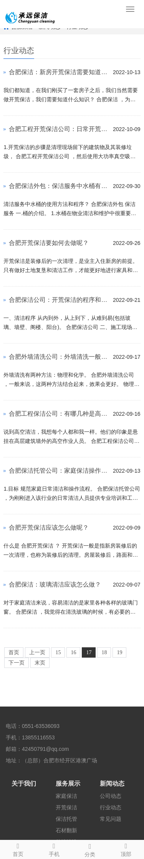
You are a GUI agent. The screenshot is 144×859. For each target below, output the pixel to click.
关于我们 (24, 783)
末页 (40, 663)
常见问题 (110, 819)
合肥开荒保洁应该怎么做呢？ (49, 527)
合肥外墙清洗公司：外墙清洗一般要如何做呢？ (59, 356)
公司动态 (110, 796)
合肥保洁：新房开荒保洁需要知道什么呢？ (59, 72)
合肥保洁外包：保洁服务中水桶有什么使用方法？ (59, 186)
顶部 (126, 848)
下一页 (16, 663)
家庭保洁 (66, 796)
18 (104, 652)
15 (58, 652)
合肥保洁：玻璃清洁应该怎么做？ (55, 584)
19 (119, 652)
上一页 (37, 652)
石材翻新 (66, 830)
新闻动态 (112, 783)
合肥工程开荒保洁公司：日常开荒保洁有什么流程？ (59, 129)
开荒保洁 (66, 807)
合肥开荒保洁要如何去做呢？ (49, 243)
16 (73, 652)
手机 (54, 848)
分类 (90, 849)
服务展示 (68, 783)
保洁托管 (66, 819)
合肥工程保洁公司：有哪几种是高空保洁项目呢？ (59, 413)
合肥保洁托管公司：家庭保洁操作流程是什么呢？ (59, 470)
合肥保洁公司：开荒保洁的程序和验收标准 (59, 300)
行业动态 (110, 807)
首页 (13, 652)
